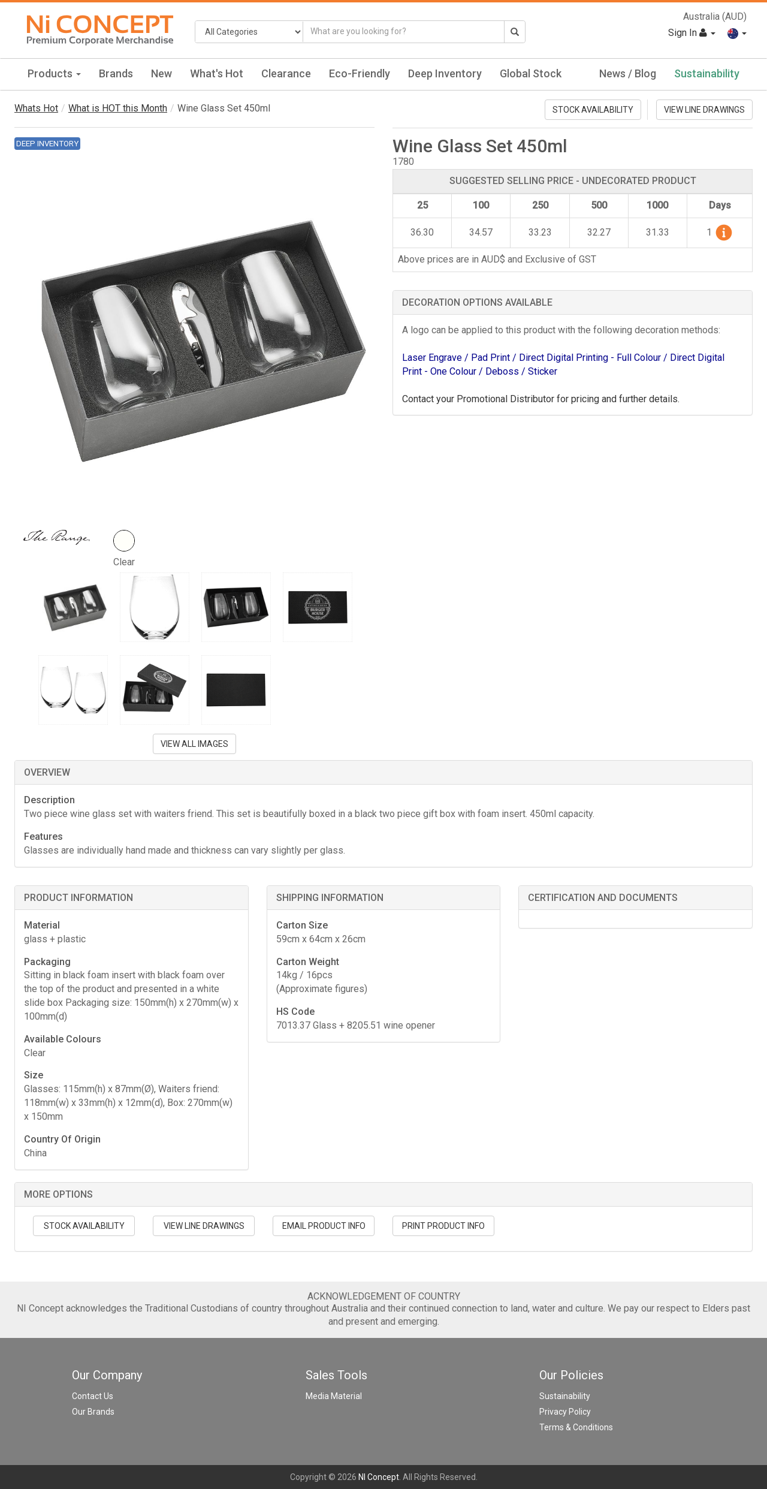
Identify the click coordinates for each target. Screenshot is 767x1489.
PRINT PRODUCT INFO (443, 1226)
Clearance (286, 73)
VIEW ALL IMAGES (194, 744)
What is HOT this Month (117, 108)
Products (54, 73)
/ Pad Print (488, 357)
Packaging (47, 961)
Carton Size (302, 925)
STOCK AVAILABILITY (592, 109)
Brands (116, 73)
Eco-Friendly (359, 73)
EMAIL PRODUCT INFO (324, 1226)
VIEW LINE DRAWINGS (704, 109)
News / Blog (627, 73)
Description (49, 800)
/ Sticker (539, 371)
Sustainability (706, 73)
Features (43, 836)
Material (42, 925)
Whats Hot (36, 108)
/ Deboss (500, 371)
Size (33, 1075)
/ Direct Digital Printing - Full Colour (587, 357)
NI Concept (378, 1477)
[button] (737, 32)
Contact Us (92, 1396)
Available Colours (62, 1039)
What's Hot (216, 73)
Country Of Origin (62, 1139)
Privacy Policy (565, 1411)
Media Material (334, 1396)
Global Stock (530, 73)
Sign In (691, 32)
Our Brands (93, 1411)
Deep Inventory (445, 73)
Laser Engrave (433, 357)
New (161, 73)
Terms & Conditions (576, 1427)
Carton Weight (307, 961)
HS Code (295, 1011)
